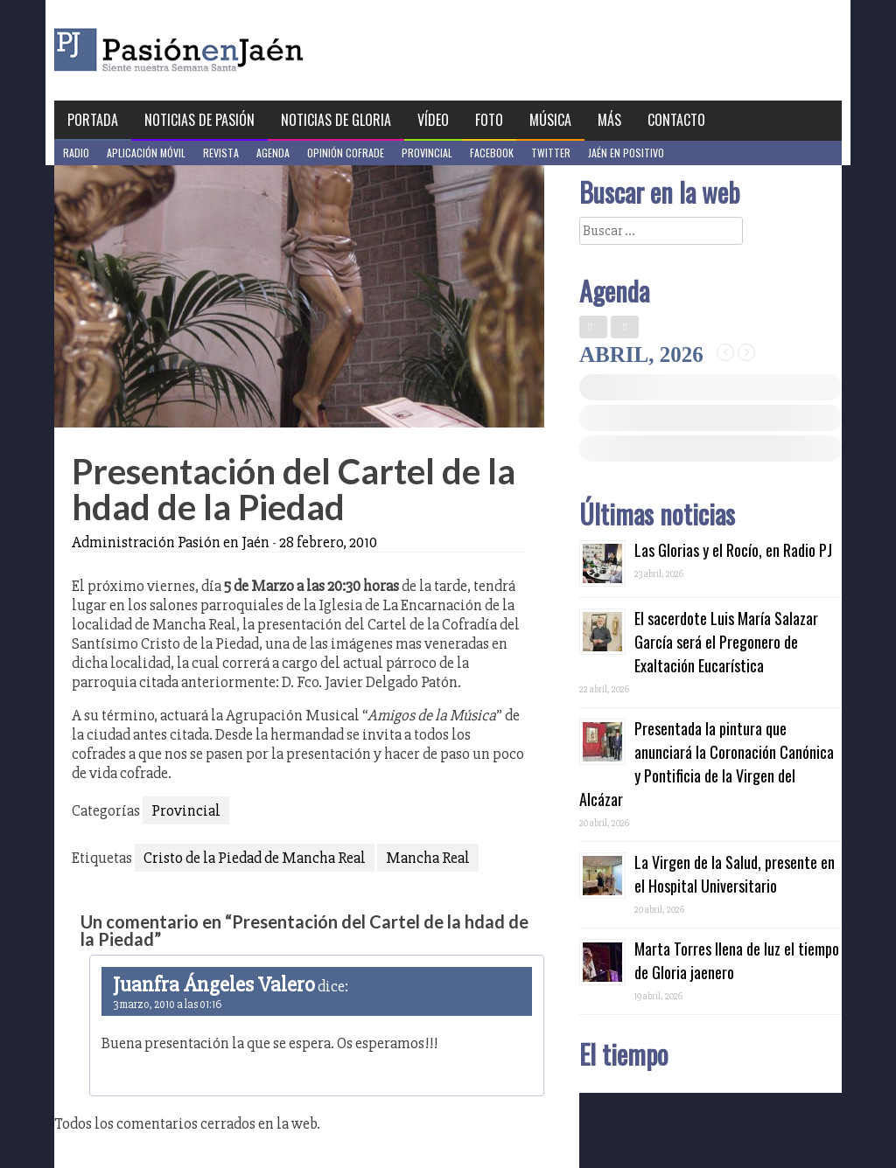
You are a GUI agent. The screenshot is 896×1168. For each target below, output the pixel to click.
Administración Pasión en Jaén (171, 542)
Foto (489, 119)
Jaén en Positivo (626, 152)
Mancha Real (428, 857)
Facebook (492, 152)
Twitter (550, 152)
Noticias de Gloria (336, 119)
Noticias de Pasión (199, 119)
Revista (221, 152)
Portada (92, 119)
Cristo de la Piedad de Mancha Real (255, 857)
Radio (76, 152)
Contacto (676, 119)
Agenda (273, 152)
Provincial (427, 152)
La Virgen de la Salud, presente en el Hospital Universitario (734, 874)
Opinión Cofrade (345, 152)
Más (609, 119)
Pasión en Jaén (225, 50)
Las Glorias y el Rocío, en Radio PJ (733, 550)
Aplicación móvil (146, 152)
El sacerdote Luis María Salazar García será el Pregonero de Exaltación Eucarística (726, 642)
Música (550, 119)
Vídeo (433, 119)
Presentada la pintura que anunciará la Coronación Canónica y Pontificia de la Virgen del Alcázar (706, 763)
